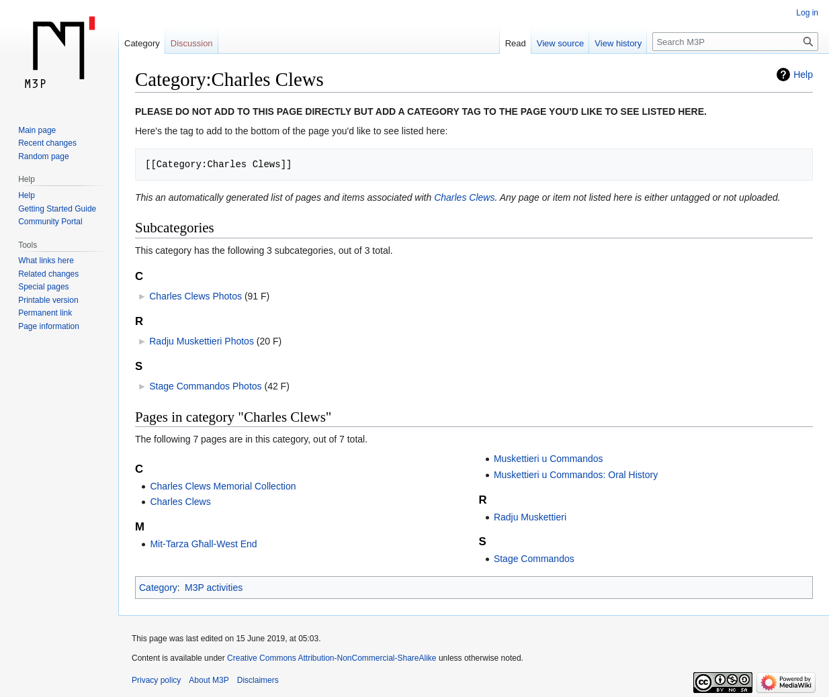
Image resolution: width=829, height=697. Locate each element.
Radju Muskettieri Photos (201, 341)
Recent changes (47, 143)
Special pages (43, 286)
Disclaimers (258, 680)
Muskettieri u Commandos (548, 458)
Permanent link (45, 313)
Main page (37, 130)
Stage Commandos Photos (205, 386)
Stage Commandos (534, 558)
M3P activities (214, 587)
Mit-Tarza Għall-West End (203, 544)
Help (803, 74)
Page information (48, 326)
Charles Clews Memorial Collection (223, 486)
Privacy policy (156, 680)
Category (158, 587)
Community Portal (50, 221)
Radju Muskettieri (530, 517)
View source (560, 43)
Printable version (48, 300)
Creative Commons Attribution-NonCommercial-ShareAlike (331, 658)
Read (515, 43)
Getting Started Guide (57, 209)
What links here (46, 260)
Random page (43, 156)
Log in (807, 12)
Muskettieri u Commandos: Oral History (576, 474)
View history (618, 43)
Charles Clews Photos (195, 296)
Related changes (48, 274)
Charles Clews (464, 197)
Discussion (192, 43)
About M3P (208, 680)
